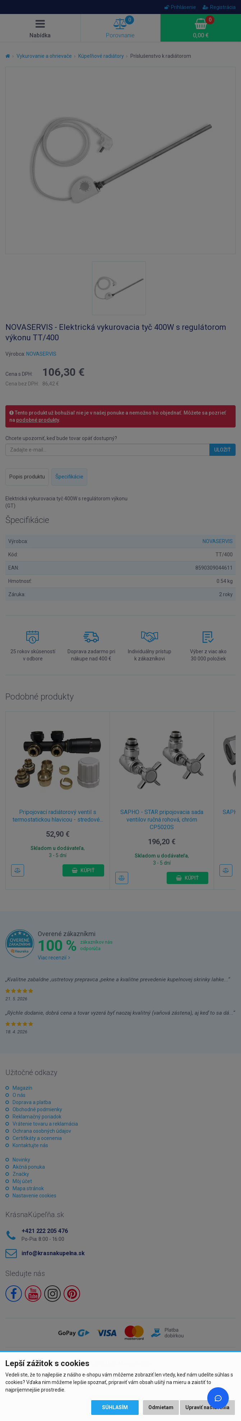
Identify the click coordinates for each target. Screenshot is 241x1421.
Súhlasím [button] (115, 1407)
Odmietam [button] (160, 1407)
